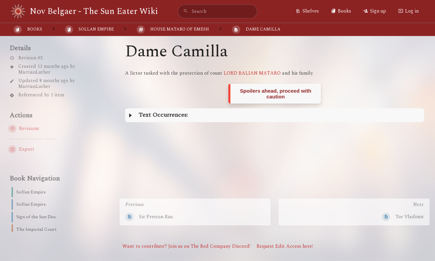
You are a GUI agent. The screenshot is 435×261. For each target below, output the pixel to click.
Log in (408, 11)
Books (341, 11)
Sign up (374, 11)
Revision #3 (26, 58)
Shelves (307, 11)
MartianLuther (34, 72)
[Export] (51, 149)
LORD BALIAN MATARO (252, 73)
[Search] (185, 11)
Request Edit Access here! (285, 246)
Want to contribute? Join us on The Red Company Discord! (186, 246)
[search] (217, 11)
